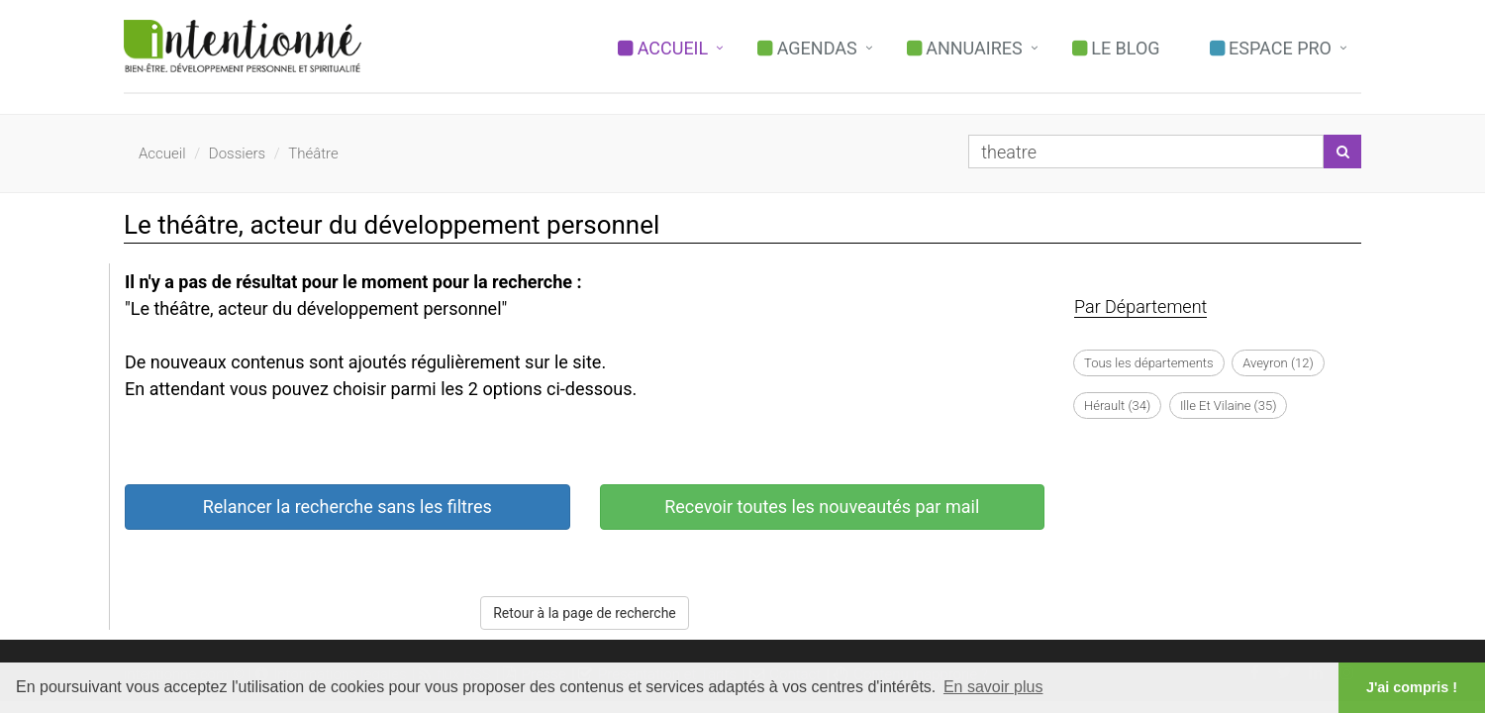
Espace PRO (1271, 48)
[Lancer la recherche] (1342, 151)
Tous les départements (1149, 363)
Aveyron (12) (1277, 363)
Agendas (807, 48)
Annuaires (965, 48)
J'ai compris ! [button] (1411, 687)
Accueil (663, 48)
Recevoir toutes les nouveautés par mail (821, 506)
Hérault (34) (1117, 405)
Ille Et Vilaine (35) (1228, 405)
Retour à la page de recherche (584, 613)
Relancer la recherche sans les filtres (347, 506)
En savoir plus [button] (993, 686)
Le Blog (1116, 48)
